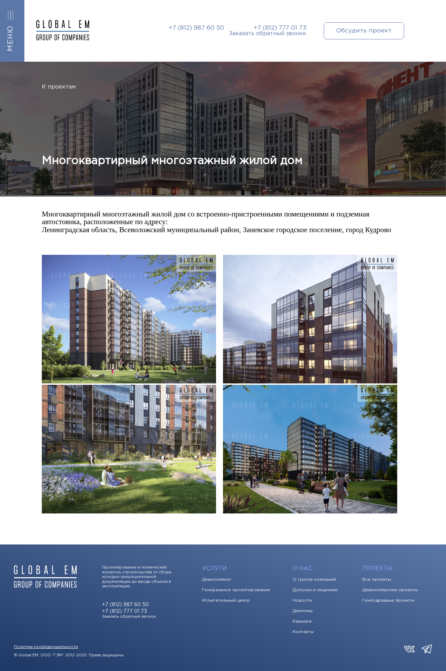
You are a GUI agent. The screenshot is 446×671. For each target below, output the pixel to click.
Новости (302, 600)
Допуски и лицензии (315, 590)
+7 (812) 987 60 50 (196, 28)
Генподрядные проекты (388, 600)
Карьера (302, 621)
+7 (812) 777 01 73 (280, 28)
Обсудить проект (364, 30)
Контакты (303, 632)
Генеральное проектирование (236, 590)
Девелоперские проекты (390, 590)
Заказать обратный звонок (267, 33)
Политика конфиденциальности (46, 647)
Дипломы (303, 611)
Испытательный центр (226, 600)
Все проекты (376, 579)
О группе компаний (314, 579)
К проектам (59, 87)
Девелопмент (216, 579)
